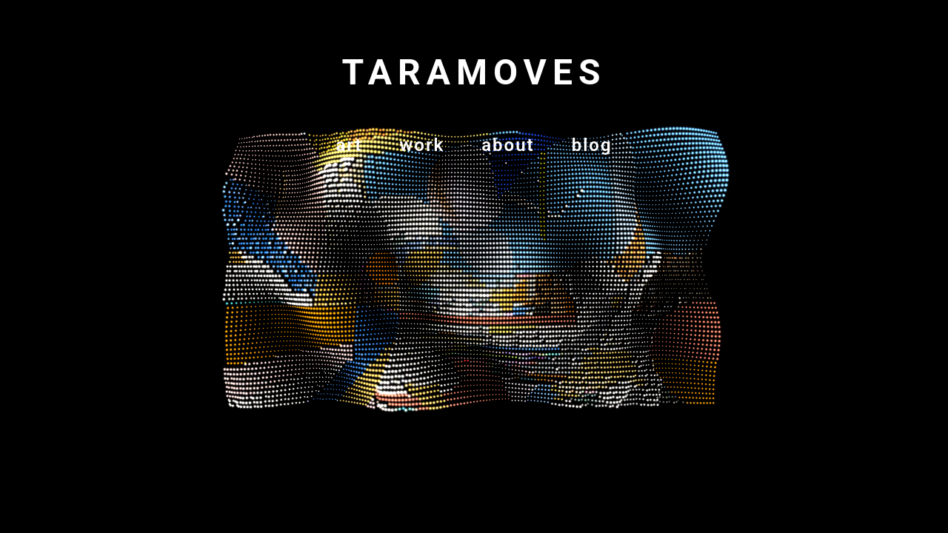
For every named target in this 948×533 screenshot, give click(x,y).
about (507, 145)
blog (592, 145)
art (349, 145)
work (422, 145)
